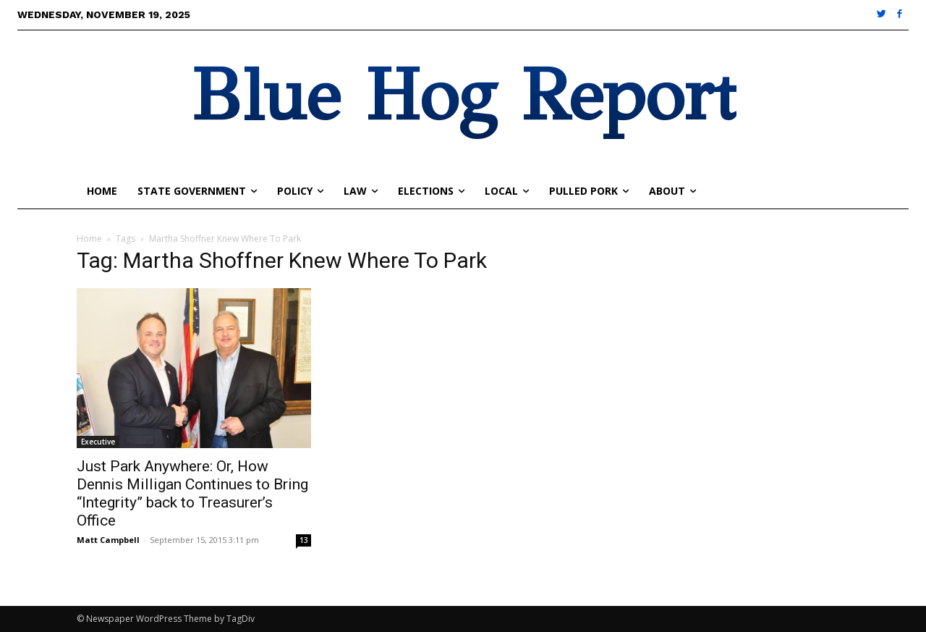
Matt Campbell (108, 539)
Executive (98, 442)
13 (304, 540)
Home (89, 238)
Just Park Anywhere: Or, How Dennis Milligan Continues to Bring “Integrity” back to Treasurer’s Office (192, 493)
